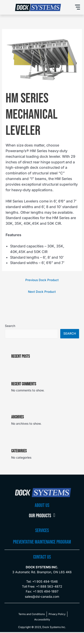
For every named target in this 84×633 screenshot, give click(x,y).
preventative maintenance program (42, 542)
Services (42, 531)
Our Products (42, 516)
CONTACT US (42, 557)
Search (10, 326)
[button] (77, 7)
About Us (42, 505)
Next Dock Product (42, 291)
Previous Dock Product (42, 280)
